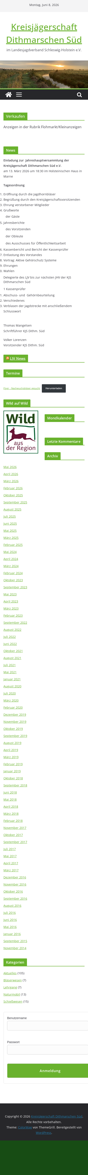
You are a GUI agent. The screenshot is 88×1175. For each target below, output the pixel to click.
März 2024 (11, 566)
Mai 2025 (10, 531)
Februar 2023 (13, 615)
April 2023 (10, 601)
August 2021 (12, 658)
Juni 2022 (10, 644)
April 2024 (10, 559)
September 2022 (15, 623)
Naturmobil (11, 994)
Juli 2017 (9, 849)
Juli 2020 (9, 693)
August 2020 (12, 686)
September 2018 (15, 785)
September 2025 (15, 502)
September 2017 (15, 842)
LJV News (17, 358)
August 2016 (12, 906)
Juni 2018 (10, 792)
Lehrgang (10, 987)
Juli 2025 (9, 516)
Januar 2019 (12, 771)
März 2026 (11, 481)
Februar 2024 (13, 573)
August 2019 (12, 743)
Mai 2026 (10, 467)
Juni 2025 (10, 523)
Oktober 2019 (13, 729)
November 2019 (14, 722)
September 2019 (15, 736)
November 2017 (14, 828)
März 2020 (11, 700)
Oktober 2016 (13, 891)
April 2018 (10, 806)
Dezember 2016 (14, 877)
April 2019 (10, 750)
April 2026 (10, 474)
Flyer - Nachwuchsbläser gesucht (21, 388)
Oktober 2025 (13, 495)
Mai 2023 (10, 594)
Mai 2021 (10, 672)
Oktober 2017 (13, 835)
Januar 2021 (12, 679)
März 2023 (11, 608)
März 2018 (11, 814)
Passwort (13, 1042)
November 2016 (14, 884)
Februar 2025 (13, 545)
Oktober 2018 (13, 778)
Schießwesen (12, 1001)
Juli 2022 (9, 637)
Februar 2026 (13, 488)
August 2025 (12, 509)
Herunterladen (54, 388)
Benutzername (17, 1018)
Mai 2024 (10, 552)
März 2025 (11, 538)
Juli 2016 (9, 913)
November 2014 (14, 948)
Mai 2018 (10, 799)
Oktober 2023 (13, 580)
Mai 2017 (10, 856)
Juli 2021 (9, 665)
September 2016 (15, 898)
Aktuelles (10, 973)
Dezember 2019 (14, 715)
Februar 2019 (13, 764)
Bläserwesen (12, 980)
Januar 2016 (12, 934)
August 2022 (12, 630)
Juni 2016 (10, 920)
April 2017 (10, 863)
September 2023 (15, 587)
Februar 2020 (13, 707)
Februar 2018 (13, 821)
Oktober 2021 (13, 651)
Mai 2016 (10, 927)
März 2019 (11, 757)
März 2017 (11, 870)
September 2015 (15, 941)
